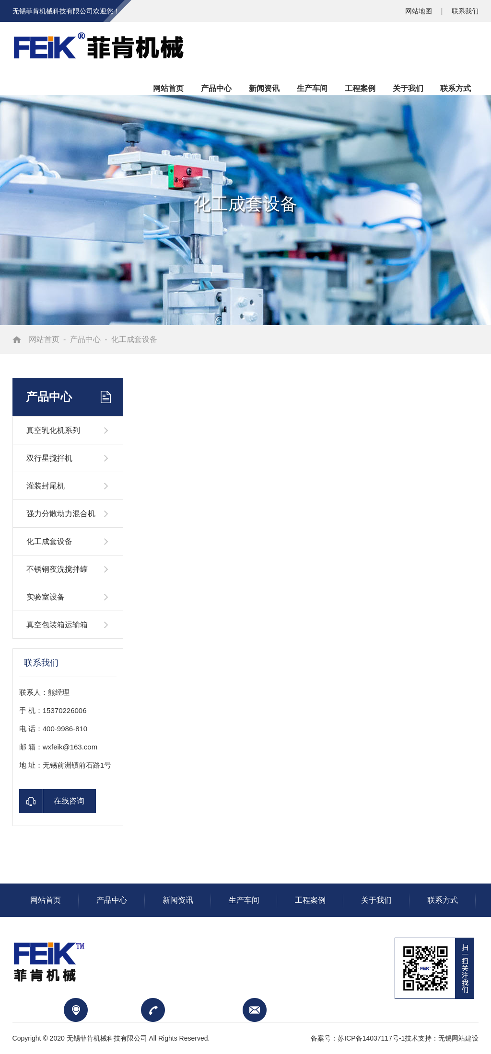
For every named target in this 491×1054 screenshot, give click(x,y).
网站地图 (419, 11)
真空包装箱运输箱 (57, 625)
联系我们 (465, 11)
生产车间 (244, 900)
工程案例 (310, 900)
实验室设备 (45, 597)
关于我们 (376, 900)
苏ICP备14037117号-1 (371, 1038)
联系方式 (442, 900)
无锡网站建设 (458, 1038)
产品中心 (85, 339)
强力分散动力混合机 (60, 514)
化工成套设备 (134, 339)
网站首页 (44, 339)
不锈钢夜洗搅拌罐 (57, 569)
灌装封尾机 (45, 486)
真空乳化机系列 (53, 430)
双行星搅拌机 (49, 458)
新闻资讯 (178, 900)
